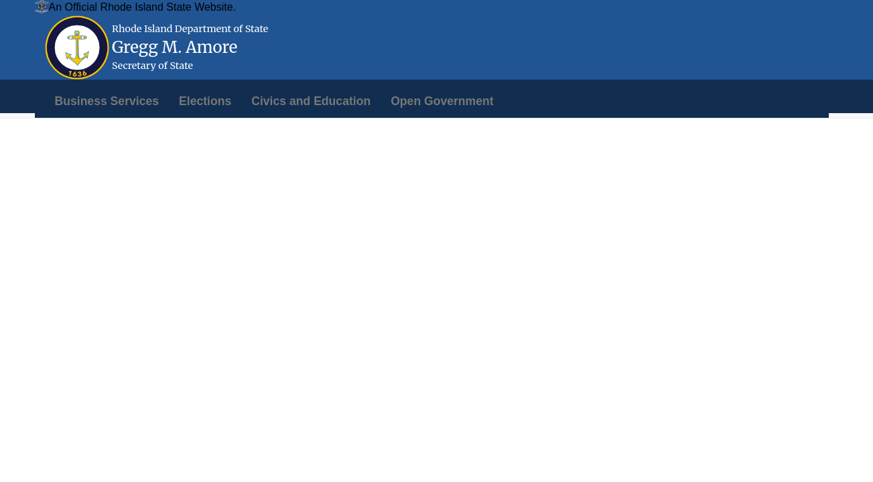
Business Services (107, 101)
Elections (205, 101)
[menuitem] (107, 101)
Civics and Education (311, 101)
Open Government (442, 101)
